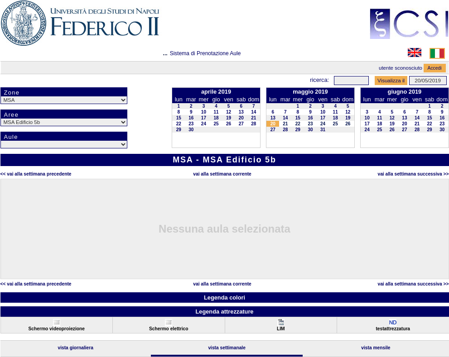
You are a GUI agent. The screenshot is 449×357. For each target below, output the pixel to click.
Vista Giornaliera (75, 347)
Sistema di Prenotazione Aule (205, 53)
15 (178, 117)
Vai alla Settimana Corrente (222, 173)
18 (215, 117)
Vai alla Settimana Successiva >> (413, 173)
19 (228, 117)
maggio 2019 (310, 91)
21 (253, 117)
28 (253, 123)
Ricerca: (319, 79)
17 (203, 117)
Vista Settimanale (227, 347)
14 (253, 111)
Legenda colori (224, 297)
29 (178, 129)
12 (228, 111)
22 (178, 123)
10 (203, 111)
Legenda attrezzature (224, 311)
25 (215, 123)
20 (241, 117)
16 (190, 117)
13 (241, 111)
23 (190, 123)
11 (215, 111)
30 (190, 129)
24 (203, 123)
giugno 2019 (405, 91)
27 (241, 123)
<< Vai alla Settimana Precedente (36, 173)
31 (322, 129)
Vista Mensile (375, 347)
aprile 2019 (216, 91)
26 (228, 123)
